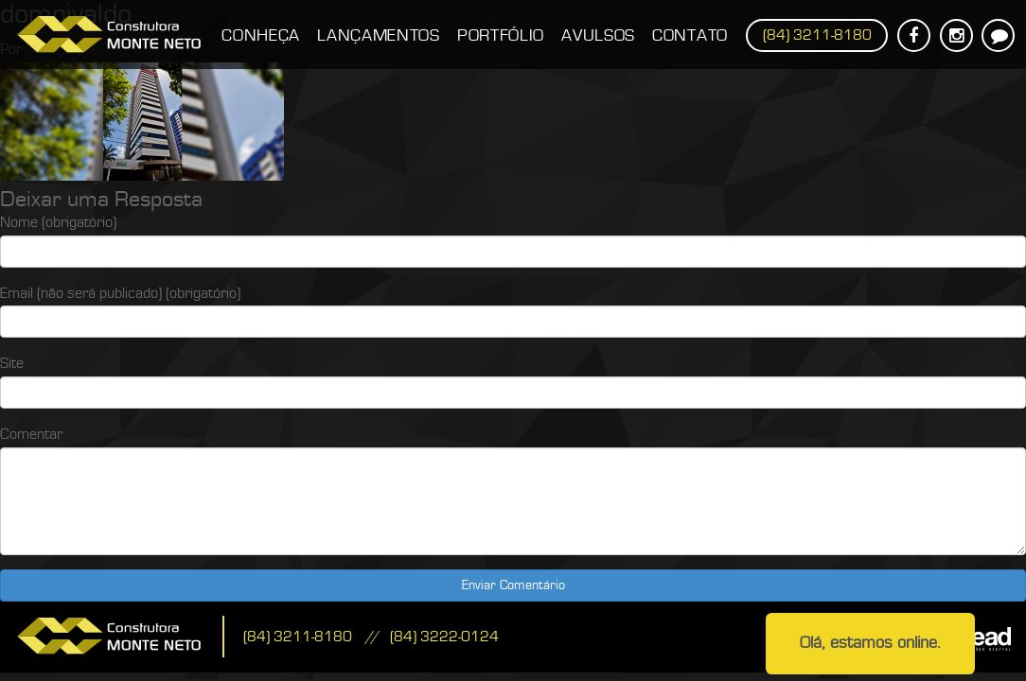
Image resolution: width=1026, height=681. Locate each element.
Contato (690, 35)
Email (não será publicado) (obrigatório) (120, 293)
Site (12, 363)
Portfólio (500, 35)
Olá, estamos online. (870, 643)
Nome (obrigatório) (58, 222)
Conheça (260, 35)
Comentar (31, 434)
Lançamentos (378, 35)
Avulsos (598, 35)
